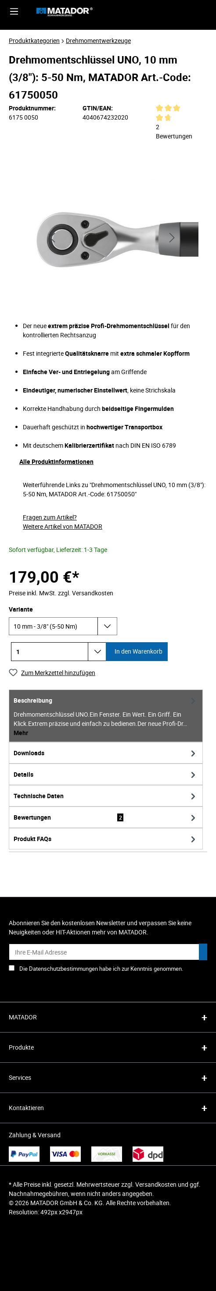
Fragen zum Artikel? (50, 517)
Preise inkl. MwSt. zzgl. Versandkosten (61, 593)
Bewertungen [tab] (106, 817)
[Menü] (14, 11)
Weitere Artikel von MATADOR (62, 526)
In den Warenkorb (137, 651)
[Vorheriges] (52, 237)
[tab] (106, 716)
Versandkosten (155, 1184)
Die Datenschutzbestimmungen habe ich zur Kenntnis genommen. (101, 969)
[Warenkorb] (206, 11)
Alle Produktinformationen (56, 461)
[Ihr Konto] (177, 11)
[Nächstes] (172, 237)
